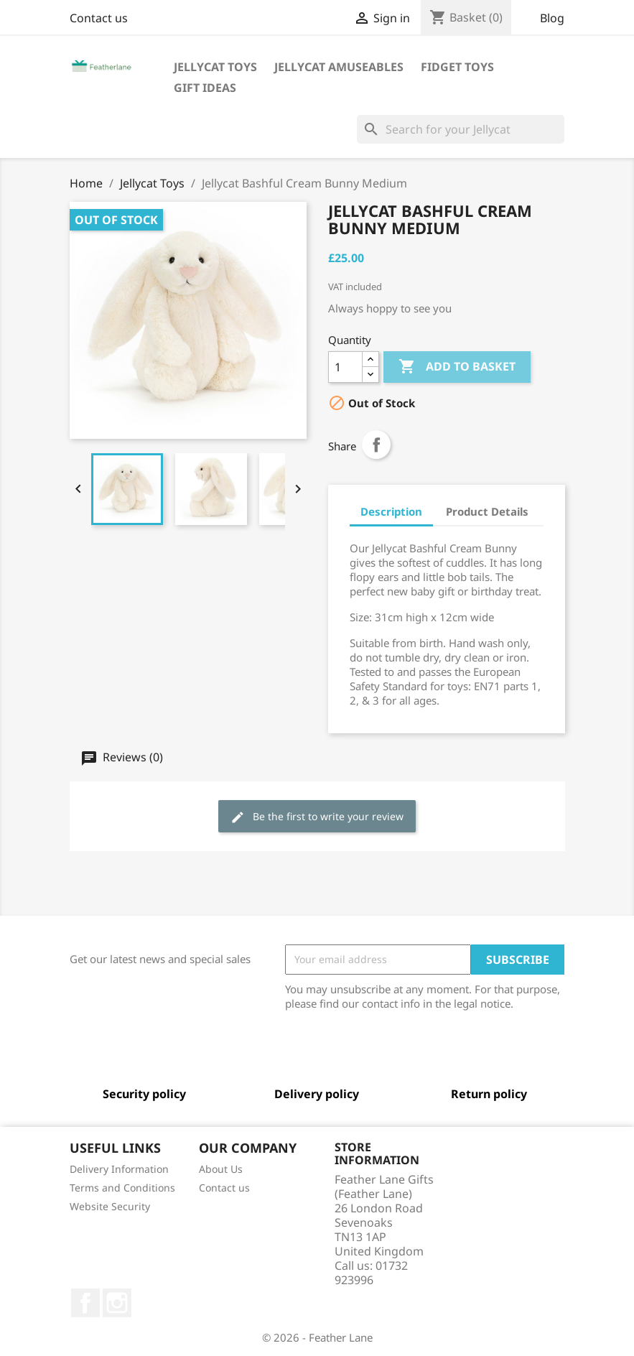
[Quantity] (345, 367)
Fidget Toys (457, 67)
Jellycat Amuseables (339, 67)
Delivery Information (119, 1169)
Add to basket (457, 367)
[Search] (460, 129)
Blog (552, 18)
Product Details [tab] (487, 511)
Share (376, 444)
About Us (221, 1169)
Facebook (85, 1302)
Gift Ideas (205, 88)
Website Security (110, 1206)
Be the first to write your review (317, 817)
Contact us (99, 18)
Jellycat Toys (215, 67)
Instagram (117, 1302)
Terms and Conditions (122, 1187)
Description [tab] (391, 511)
